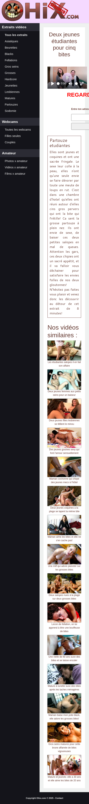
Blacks (9, 54)
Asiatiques (11, 41)
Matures (10, 98)
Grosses (10, 72)
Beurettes (11, 47)
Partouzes (11, 104)
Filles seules (13, 136)
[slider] (58, 84)
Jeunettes (11, 85)
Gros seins (12, 66)
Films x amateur (15, 173)
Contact (59, 798)
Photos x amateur (16, 161)
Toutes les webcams (18, 129)
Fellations (11, 60)
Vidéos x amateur (16, 167)
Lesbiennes (12, 91)
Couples (10, 142)
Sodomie (10, 110)
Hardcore (11, 79)
